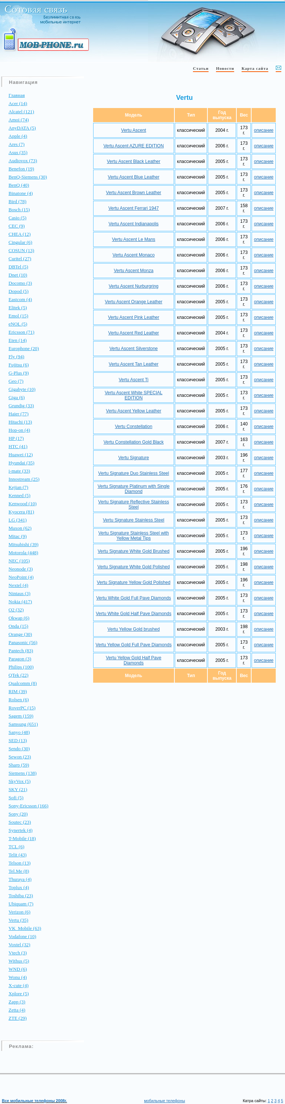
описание (263, 130)
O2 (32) (16, 610)
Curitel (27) (20, 258)
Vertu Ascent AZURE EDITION (134, 145)
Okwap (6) (19, 618)
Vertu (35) (18, 920)
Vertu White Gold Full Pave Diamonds (133, 598)
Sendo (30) (19, 748)
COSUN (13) (21, 250)
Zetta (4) (17, 1010)
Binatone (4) (21, 193)
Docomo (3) (20, 283)
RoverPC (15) (22, 708)
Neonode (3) (21, 569)
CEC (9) (17, 226)
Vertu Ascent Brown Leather (133, 192)
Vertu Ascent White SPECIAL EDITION (133, 395)
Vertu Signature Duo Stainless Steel (133, 473)
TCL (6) (16, 846)
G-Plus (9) (19, 373)
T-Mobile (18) (22, 838)
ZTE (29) (18, 1018)
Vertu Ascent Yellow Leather (133, 411)
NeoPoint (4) (21, 577)
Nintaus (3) (19, 593)
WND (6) (18, 969)
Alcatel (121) (21, 111)
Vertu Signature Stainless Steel (133, 520)
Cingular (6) (20, 242)
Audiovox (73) (23, 160)
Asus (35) (18, 152)
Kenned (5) (19, 495)
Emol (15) (18, 316)
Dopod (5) (19, 291)
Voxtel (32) (19, 944)
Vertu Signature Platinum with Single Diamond (134, 489)
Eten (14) (18, 340)
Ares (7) (16, 144)
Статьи (201, 68)
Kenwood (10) (22, 503)
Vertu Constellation (134, 426)
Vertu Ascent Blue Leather (134, 177)
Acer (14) (18, 103)
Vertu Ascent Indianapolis (134, 223)
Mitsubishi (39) (24, 544)
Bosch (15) (19, 209)
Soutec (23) (20, 822)
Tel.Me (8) (19, 871)
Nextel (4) (18, 585)
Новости (225, 68)
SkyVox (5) (19, 781)
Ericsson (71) (22, 332)
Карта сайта (255, 68)
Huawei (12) (21, 454)
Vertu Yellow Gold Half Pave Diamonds (133, 660)
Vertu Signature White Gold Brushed (133, 551)
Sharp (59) (19, 765)
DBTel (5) (18, 267)
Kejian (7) (18, 487)
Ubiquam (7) (21, 904)
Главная (17, 95)
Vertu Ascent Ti (133, 379)
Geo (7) (16, 381)
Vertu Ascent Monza (134, 270)
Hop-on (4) (19, 430)
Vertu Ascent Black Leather (133, 161)
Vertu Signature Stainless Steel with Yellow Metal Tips (133, 535)
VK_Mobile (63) (25, 928)
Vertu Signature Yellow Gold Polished (133, 582)
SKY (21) (18, 789)
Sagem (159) (21, 716)
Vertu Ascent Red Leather (133, 333)
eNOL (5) (18, 324)
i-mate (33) (19, 471)
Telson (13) (19, 863)
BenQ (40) (19, 185)
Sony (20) (18, 814)
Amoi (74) (19, 120)
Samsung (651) (23, 724)
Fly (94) (16, 356)
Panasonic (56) (23, 642)
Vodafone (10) (22, 936)
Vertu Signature (133, 457)
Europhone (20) (24, 348)
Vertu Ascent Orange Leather (134, 301)
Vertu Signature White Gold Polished (134, 566)
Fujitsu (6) (19, 365)
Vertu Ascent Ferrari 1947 (133, 208)
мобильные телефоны (164, 1100)
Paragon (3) (20, 659)
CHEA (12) (20, 234)
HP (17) (16, 438)
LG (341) (18, 520)
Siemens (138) (22, 773)
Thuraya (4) (20, 879)
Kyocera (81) (21, 512)
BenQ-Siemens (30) (28, 177)
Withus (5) (19, 961)
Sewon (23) (20, 757)
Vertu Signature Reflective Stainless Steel (133, 504)
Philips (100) (21, 667)
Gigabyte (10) (22, 389)
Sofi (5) (16, 797)
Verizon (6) (19, 912)
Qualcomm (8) (23, 683)
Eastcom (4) (20, 299)
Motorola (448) (23, 552)
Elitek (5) (18, 307)
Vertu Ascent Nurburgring (133, 286)
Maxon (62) (20, 528)
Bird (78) (17, 201)
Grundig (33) (21, 405)
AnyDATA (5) (22, 128)
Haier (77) (19, 414)
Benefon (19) (21, 169)
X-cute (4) (19, 985)
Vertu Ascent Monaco (133, 255)
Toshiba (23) (21, 895)
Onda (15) (18, 626)
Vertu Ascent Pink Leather (133, 317)
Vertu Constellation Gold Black (134, 442)
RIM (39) (18, 691)
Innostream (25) (24, 479)
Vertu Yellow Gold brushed (134, 629)
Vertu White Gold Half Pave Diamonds (133, 613)
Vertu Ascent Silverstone (133, 348)
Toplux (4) (19, 887)
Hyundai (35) (22, 463)
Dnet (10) (18, 275)
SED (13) (18, 740)
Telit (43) (18, 855)
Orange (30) (20, 634)
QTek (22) (19, 675)
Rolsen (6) (19, 699)
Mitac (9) (18, 536)
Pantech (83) (21, 650)
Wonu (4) (18, 977)
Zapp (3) (17, 1002)
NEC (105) (19, 561)
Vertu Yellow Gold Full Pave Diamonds (134, 644)
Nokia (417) (20, 601)
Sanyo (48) (19, 732)
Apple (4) (18, 136)
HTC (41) (18, 446)
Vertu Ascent (133, 130)
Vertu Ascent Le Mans (133, 239)
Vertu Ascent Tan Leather (133, 364)
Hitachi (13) (20, 422)
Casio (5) (17, 218)
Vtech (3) (18, 953)
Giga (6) (17, 397)
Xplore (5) (19, 993)
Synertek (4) (21, 830)
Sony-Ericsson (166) (28, 806)
